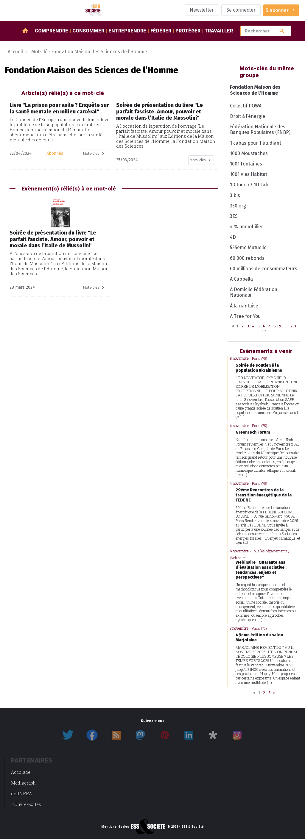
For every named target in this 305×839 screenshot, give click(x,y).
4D (233, 237)
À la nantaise (244, 306)
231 (293, 326)
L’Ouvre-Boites (26, 804)
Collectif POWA (246, 106)
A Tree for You (245, 316)
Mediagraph (23, 783)
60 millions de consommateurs (263, 268)
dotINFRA (21, 793)
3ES (234, 216)
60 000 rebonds (247, 258)
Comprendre (51, 31)
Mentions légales (115, 827)
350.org (238, 206)
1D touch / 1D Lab (249, 185)
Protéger (187, 31)
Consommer (88, 31)
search (282, 31)
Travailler (219, 31)
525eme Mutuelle (248, 247)
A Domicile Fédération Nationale (253, 292)
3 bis (235, 195)
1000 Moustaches (249, 153)
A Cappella (241, 279)
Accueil (15, 51)
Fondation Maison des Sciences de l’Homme (255, 90)
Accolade (20, 772)
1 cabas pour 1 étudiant (255, 143)
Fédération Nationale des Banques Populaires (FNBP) (260, 129)
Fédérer (160, 31)
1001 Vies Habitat (248, 174)
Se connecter (241, 10)
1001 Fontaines (246, 164)
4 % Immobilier (246, 226)
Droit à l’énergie (247, 116)
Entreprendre (127, 31)
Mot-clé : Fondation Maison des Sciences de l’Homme (89, 51)
